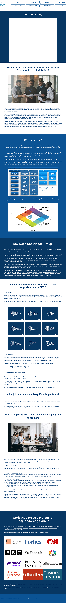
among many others (18, 529)
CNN (24, 528)
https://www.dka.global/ (24, 367)
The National (45, 528)
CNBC (26, 528)
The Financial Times (37, 528)
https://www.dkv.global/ (23, 366)
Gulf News (51, 528)
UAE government (18, 528)
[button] (18, 2)
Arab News (10, 529)
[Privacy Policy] (56, 598)
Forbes (30, 528)
